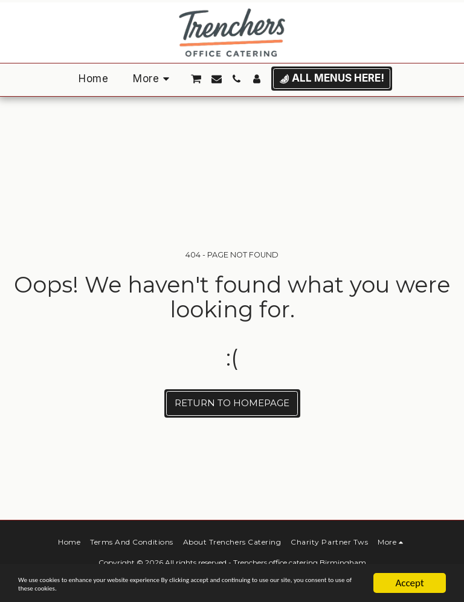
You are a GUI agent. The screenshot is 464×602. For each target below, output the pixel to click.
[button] (197, 79)
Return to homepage (232, 403)
